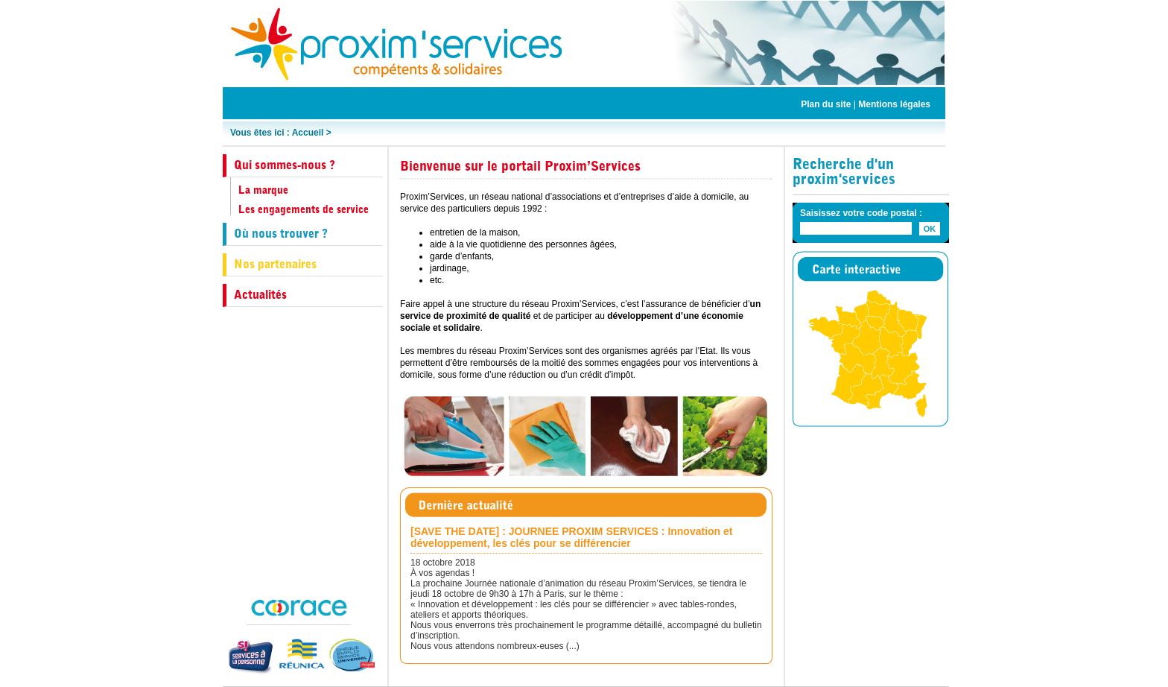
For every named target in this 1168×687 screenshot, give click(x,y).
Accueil (308, 132)
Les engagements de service (303, 209)
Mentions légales (894, 104)
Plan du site (826, 104)
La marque (263, 190)
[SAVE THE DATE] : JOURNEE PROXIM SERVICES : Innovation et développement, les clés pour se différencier (571, 537)
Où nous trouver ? (281, 234)
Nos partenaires (275, 264)
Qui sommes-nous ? (284, 165)
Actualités (260, 295)
